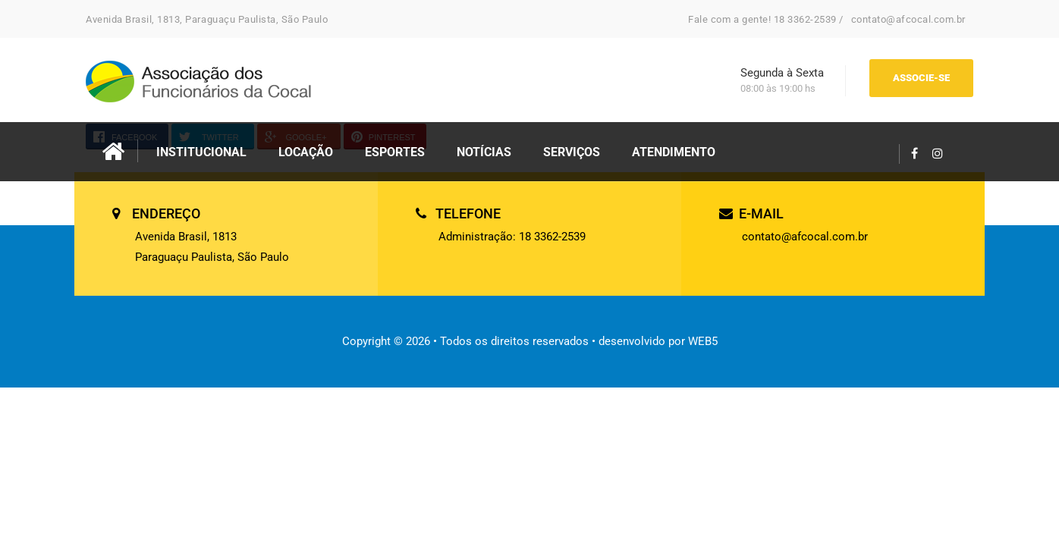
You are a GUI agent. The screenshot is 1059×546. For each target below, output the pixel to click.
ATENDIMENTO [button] (673, 152)
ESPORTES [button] (395, 152)
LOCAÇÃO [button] (305, 152)
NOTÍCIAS (484, 152)
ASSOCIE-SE (921, 77)
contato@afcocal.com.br (908, 19)
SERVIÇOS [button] (571, 152)
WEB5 (703, 341)
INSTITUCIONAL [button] (201, 152)
